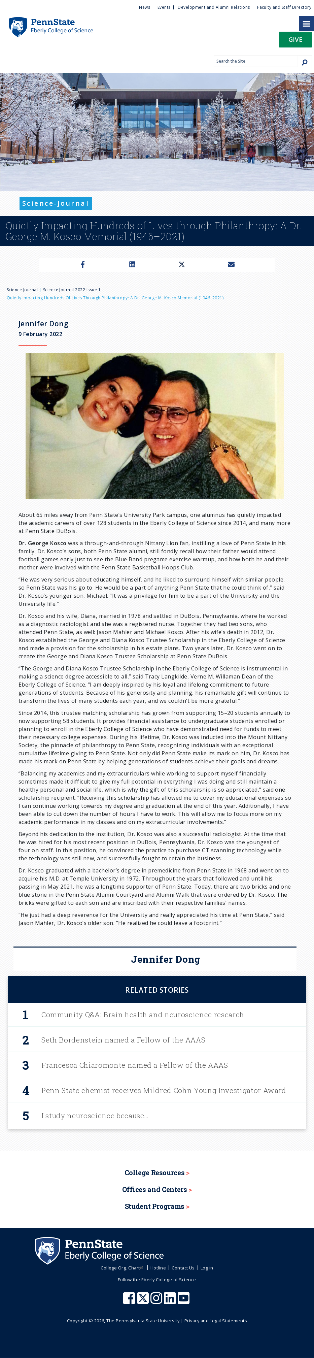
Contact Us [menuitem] (183, 1268)
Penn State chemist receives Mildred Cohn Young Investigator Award (163, 1090)
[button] (295, 42)
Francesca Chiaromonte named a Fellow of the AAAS (134, 1065)
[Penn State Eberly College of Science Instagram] (157, 1301)
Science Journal (22, 290)
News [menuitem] (144, 7)
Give (295, 39)
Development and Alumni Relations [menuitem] (214, 7)
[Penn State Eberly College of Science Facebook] (130, 1301)
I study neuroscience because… (95, 1115)
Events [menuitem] (164, 7)
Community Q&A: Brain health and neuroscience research (142, 1014)
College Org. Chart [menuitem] (123, 1268)
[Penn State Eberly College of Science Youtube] (184, 1301)
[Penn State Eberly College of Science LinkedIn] (170, 1301)
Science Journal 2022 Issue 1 (72, 290)
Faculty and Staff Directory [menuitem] (284, 7)
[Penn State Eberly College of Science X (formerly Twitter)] (143, 1301)
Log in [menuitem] (207, 1268)
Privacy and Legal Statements (215, 1321)
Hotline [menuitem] (158, 1268)
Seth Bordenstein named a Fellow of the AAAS (123, 1040)
